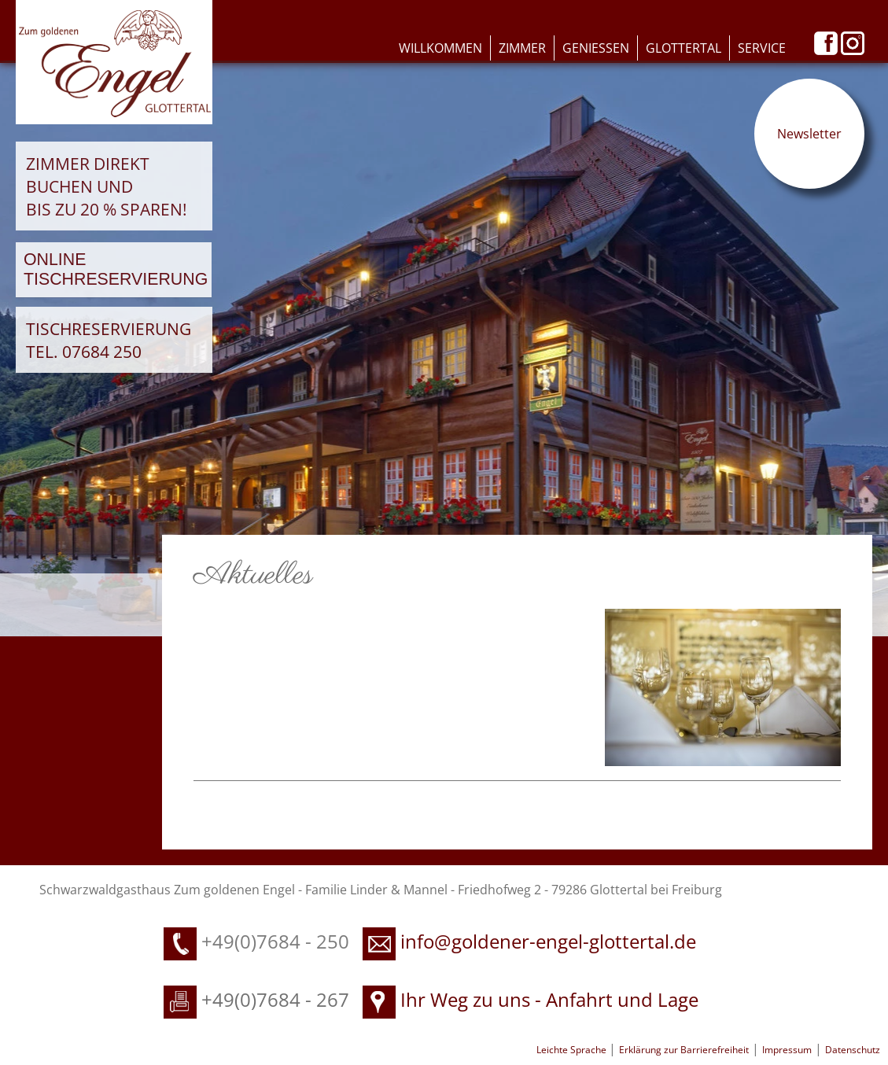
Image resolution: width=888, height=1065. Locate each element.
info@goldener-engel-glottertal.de (548, 941)
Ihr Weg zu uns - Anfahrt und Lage (530, 999)
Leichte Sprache (572, 1049)
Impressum (787, 1049)
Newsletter (809, 133)
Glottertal (683, 48)
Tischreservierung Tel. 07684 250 (108, 340)
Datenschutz (852, 1049)
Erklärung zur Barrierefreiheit (684, 1049)
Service (762, 48)
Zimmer (522, 48)
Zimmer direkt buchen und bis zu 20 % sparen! (106, 186)
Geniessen (595, 48)
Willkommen (440, 48)
